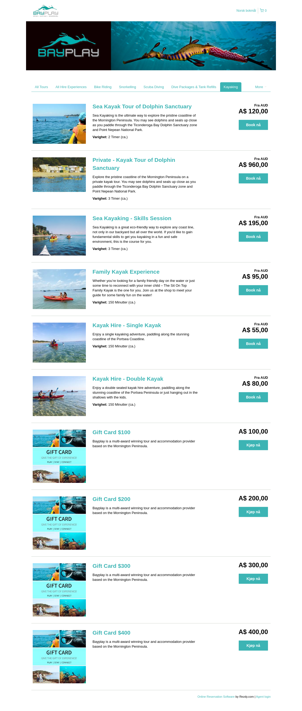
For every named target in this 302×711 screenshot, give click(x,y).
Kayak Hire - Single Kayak (127, 325)
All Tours (41, 87)
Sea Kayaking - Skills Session (132, 218)
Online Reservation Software (216, 696)
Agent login (263, 696)
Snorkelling (127, 87)
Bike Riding (103, 87)
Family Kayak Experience (126, 272)
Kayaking (231, 87)
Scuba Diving (154, 87)
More (261, 87)
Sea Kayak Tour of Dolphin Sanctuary (142, 106)
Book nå (253, 125)
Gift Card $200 (111, 499)
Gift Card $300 (111, 566)
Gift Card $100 (111, 432)
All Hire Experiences (71, 87)
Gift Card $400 (111, 633)
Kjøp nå (253, 445)
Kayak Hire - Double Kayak (128, 379)
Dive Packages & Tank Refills (193, 87)
